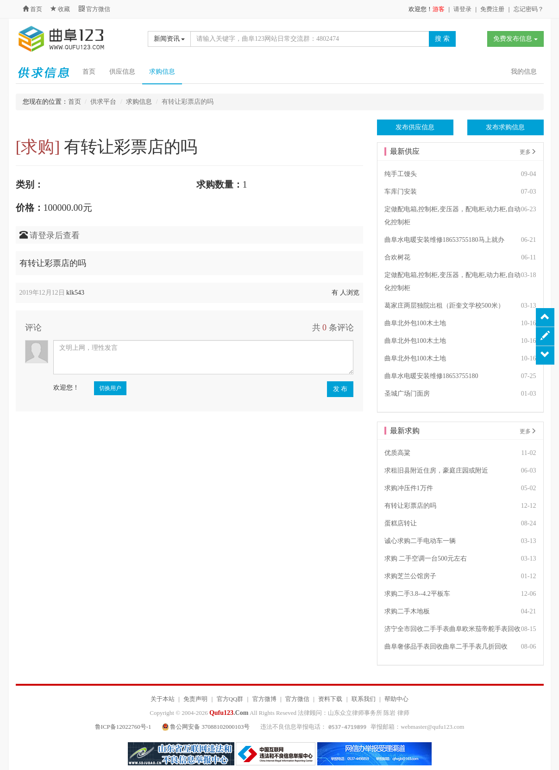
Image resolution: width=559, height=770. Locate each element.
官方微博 (264, 698)
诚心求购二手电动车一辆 (420, 540)
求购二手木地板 (407, 611)
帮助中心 (396, 698)
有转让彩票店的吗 (410, 505)
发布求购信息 (505, 127)
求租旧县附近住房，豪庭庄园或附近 (436, 470)
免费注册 (492, 9)
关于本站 (163, 698)
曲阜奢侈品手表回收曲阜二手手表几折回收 (446, 646)
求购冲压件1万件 (408, 488)
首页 (32, 9)
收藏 (61, 9)
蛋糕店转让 (400, 523)
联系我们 (364, 698)
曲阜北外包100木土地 (415, 323)
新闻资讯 (169, 38)
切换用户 (110, 388)
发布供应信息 (415, 127)
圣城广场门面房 (407, 393)
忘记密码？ (529, 9)
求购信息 (162, 71)
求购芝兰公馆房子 (410, 576)
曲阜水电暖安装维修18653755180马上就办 (444, 239)
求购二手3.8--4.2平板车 (417, 593)
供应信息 (122, 71)
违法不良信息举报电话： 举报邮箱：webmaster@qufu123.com (362, 726)
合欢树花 (397, 257)
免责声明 (195, 698)
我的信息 (524, 71)
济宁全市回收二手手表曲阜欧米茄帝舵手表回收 (452, 628)
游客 (439, 9)
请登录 (462, 9)
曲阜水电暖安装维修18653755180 (431, 375)
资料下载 (330, 698)
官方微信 (94, 9)
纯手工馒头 (400, 173)
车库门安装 (400, 191)
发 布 (340, 388)
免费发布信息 (515, 38)
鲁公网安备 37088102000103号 (206, 726)
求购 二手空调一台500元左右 (425, 558)
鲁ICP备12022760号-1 (123, 726)
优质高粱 (397, 452)
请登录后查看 (55, 235)
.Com (228, 712)
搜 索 (442, 38)
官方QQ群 (230, 698)
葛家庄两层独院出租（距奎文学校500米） (444, 305)
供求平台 (103, 101)
